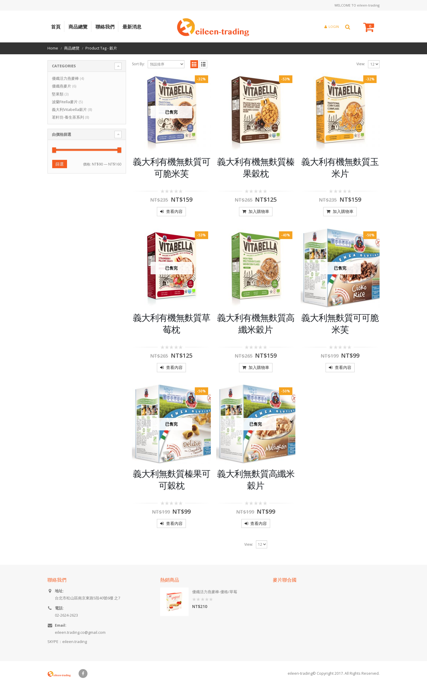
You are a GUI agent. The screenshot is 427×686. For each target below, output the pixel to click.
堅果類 (57, 94)
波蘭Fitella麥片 (65, 101)
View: (360, 63)
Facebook (83, 673)
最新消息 (131, 26)
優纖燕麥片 (61, 86)
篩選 (59, 164)
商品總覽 (77, 26)
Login (331, 26)
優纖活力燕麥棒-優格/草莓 (214, 591)
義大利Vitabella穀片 (69, 109)
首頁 (55, 26)
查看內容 (174, 211)
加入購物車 (258, 211)
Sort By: (138, 63)
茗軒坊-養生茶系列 (68, 117)
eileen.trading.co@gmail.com (80, 632)
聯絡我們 (104, 26)
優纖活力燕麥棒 (65, 78)
